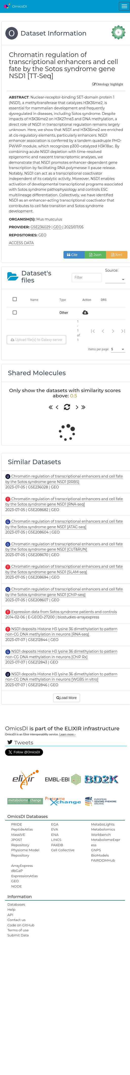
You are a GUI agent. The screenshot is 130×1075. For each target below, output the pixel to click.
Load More (66, 698)
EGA (54, 824)
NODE (16, 886)
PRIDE (16, 824)
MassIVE (18, 835)
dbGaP (17, 871)
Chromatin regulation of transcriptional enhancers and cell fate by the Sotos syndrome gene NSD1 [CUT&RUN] (64, 547)
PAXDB (57, 845)
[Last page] (123, 331)
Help (11, 909)
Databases (16, 904)
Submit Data (18, 935)
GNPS (96, 850)
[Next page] (113, 331)
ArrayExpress (22, 866)
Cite (74, 255)
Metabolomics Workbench (103, 831)
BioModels (100, 855)
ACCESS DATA (21, 243)
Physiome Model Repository (25, 852)
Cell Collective (62, 850)
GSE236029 (41, 227)
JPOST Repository (20, 842)
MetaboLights (103, 824)
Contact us (16, 920)
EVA (54, 829)
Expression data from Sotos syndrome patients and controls (63, 612)
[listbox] (115, 280)
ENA (54, 835)
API (10, 915)
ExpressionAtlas (24, 876)
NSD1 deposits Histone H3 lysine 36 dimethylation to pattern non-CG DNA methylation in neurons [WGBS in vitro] (61, 677)
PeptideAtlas (22, 829)
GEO (15, 881)
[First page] (93, 331)
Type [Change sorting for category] (62, 300)
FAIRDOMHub (103, 860)
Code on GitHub (20, 925)
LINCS (56, 840)
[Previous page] (103, 331)
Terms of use (18, 930)
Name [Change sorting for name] (34, 300)
